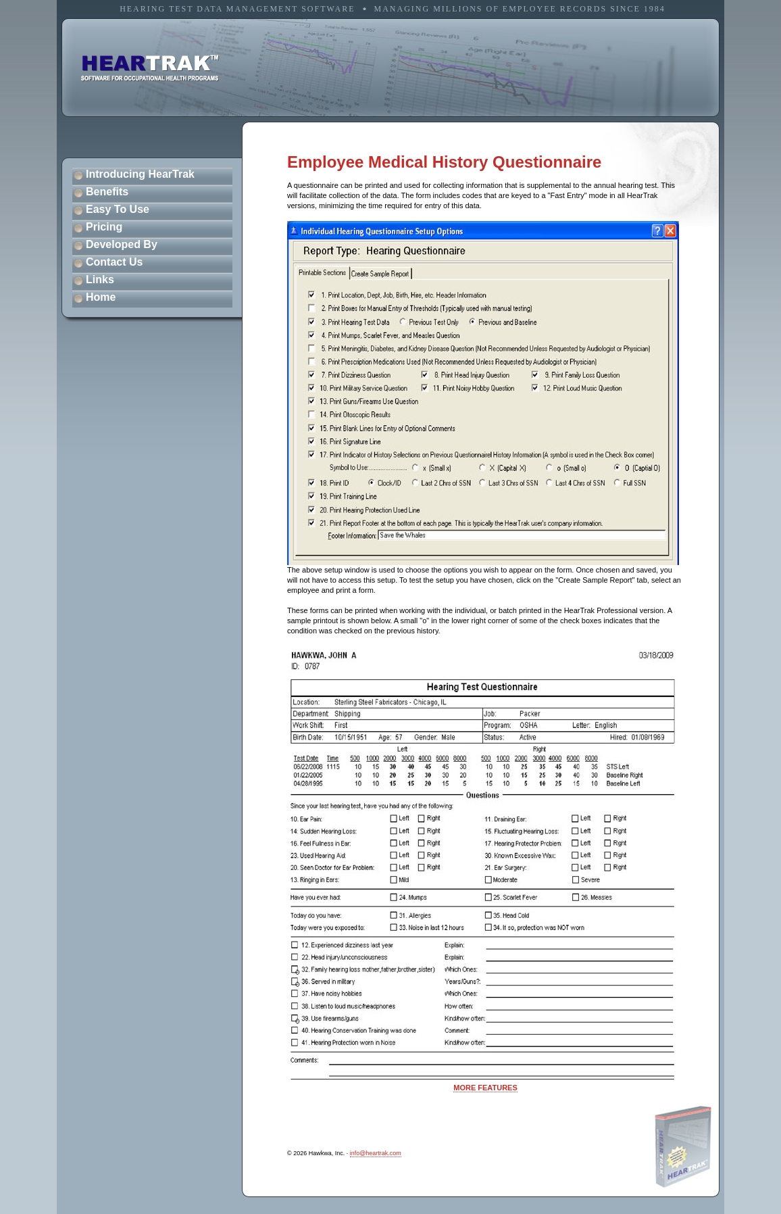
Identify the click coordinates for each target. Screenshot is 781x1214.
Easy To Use (117, 209)
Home (101, 297)
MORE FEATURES (485, 1088)
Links (100, 279)
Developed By (121, 244)
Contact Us (114, 262)
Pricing (104, 227)
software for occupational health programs (150, 68)
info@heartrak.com (375, 1153)
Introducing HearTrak (140, 174)
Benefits (107, 191)
